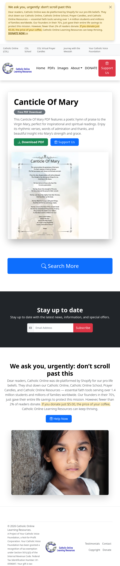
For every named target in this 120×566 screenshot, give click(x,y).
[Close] (110, 7)
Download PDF (31, 142)
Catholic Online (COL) (10, 50)
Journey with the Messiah (72, 50)
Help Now (59, 419)
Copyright (94, 550)
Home (40, 68)
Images (63, 68)
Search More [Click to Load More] (60, 265)
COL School (28, 50)
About (75, 68)
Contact (106, 543)
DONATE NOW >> (18, 33)
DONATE (91, 68)
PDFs (51, 68)
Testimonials (92, 543)
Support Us (107, 68)
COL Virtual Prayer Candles (46, 50)
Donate (107, 550)
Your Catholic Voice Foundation (98, 50)
